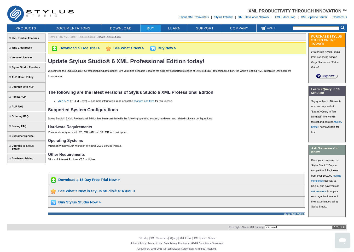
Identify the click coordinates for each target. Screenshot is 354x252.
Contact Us (340, 17)
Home (52, 36)
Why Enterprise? (22, 47)
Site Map (143, 238)
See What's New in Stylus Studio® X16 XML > (96, 191)
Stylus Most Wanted (294, 214)
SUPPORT (205, 28)
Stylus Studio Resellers (26, 67)
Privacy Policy (138, 243)
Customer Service (23, 135)
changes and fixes (144, 101)
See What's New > (128, 48)
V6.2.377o (63, 101)
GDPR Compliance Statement (207, 243)
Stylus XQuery (223, 17)
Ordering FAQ (20, 116)
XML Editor (185, 238)
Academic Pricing (22, 158)
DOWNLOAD (121, 28)
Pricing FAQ (19, 126)
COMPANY (239, 28)
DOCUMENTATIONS (73, 28)
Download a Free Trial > (79, 48)
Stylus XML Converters (194, 17)
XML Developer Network (253, 17)
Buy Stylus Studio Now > (79, 202)
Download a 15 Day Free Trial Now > (89, 180)
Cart (268, 28)
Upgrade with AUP (23, 86)
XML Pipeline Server (314, 17)
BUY (151, 28)
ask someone (318, 191)
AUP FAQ (17, 106)
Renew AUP (19, 96)
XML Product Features (25, 38)
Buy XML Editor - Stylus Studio (76, 36)
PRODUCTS (26, 28)
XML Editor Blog (285, 17)
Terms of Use (155, 243)
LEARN (174, 28)
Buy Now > (167, 48)
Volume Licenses (22, 57)
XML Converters (159, 238)
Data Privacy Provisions (176, 243)
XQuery (173, 238)
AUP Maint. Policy (23, 77)
